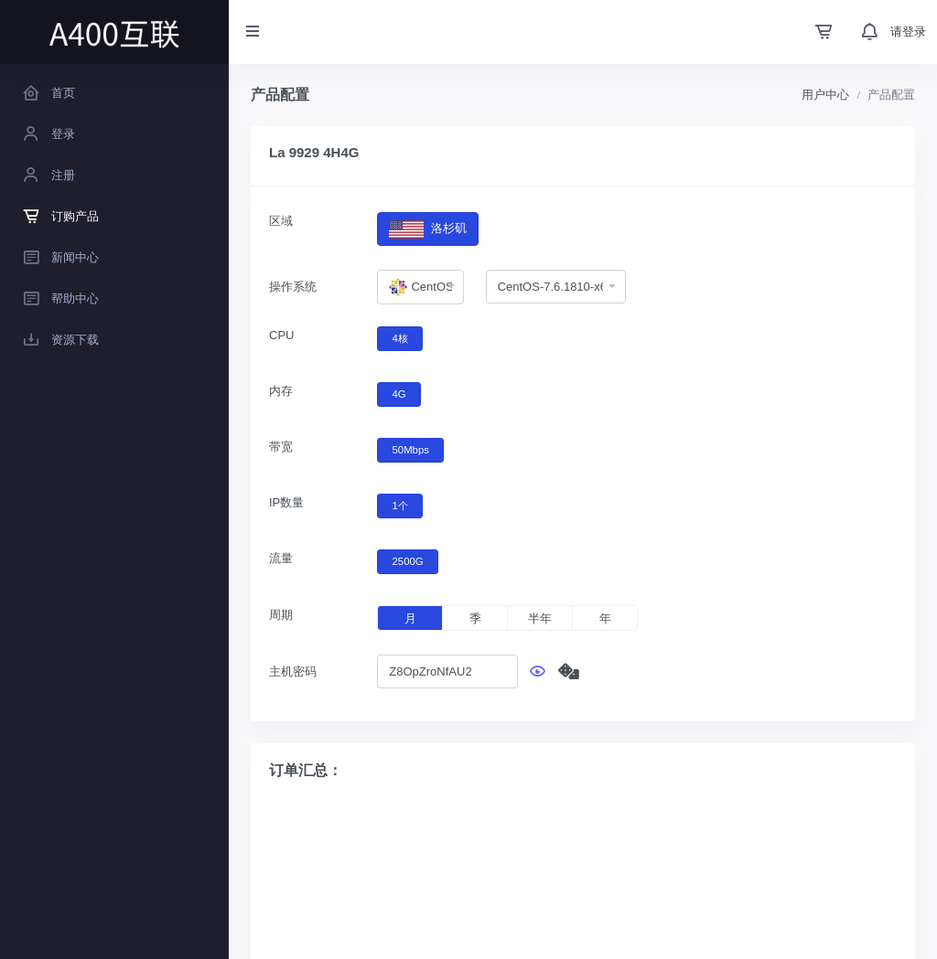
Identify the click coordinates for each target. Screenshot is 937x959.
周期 (281, 615)
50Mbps (411, 448)
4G (399, 393)
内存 (281, 391)
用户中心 (825, 94)
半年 (540, 618)
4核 (400, 337)
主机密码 (293, 671)
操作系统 (293, 286)
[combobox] (420, 287)
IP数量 (286, 502)
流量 (281, 558)
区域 (281, 221)
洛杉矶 (427, 229)
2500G (408, 560)
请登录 (908, 31)
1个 (400, 504)
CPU (281, 335)
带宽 (281, 446)
